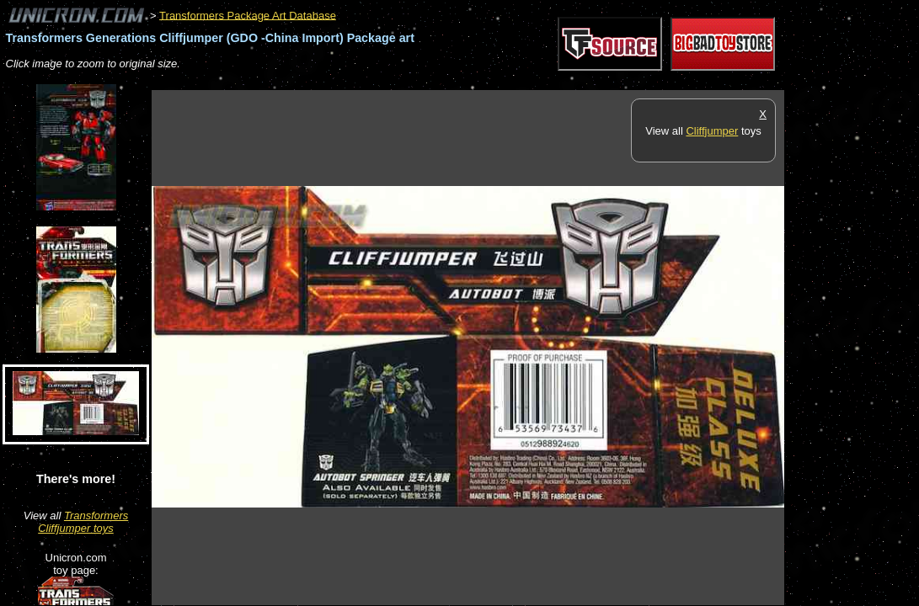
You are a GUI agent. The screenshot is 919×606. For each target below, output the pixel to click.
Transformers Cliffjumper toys (83, 521)
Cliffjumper (712, 131)
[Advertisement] (458, 81)
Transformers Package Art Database (247, 14)
